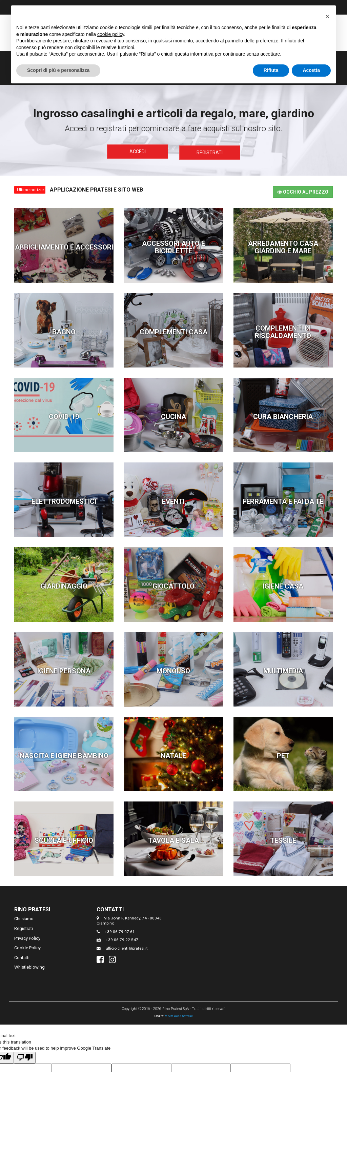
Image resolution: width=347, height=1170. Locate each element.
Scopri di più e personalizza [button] (58, 70)
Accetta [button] (311, 70)
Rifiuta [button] (271, 70)
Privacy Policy (27, 936)
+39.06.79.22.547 (122, 938)
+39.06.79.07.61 (120, 930)
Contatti (21, 956)
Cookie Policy (27, 946)
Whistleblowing (29, 965)
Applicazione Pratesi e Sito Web (96, 188)
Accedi (137, 152)
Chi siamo (24, 917)
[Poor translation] (25, 1056)
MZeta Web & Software (179, 1014)
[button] (327, 16)
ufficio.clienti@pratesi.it (127, 947)
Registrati (210, 152)
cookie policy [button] (110, 34)
